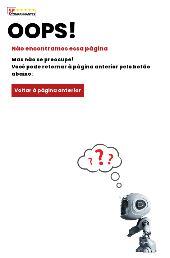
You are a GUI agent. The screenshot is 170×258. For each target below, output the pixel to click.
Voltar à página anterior (47, 90)
